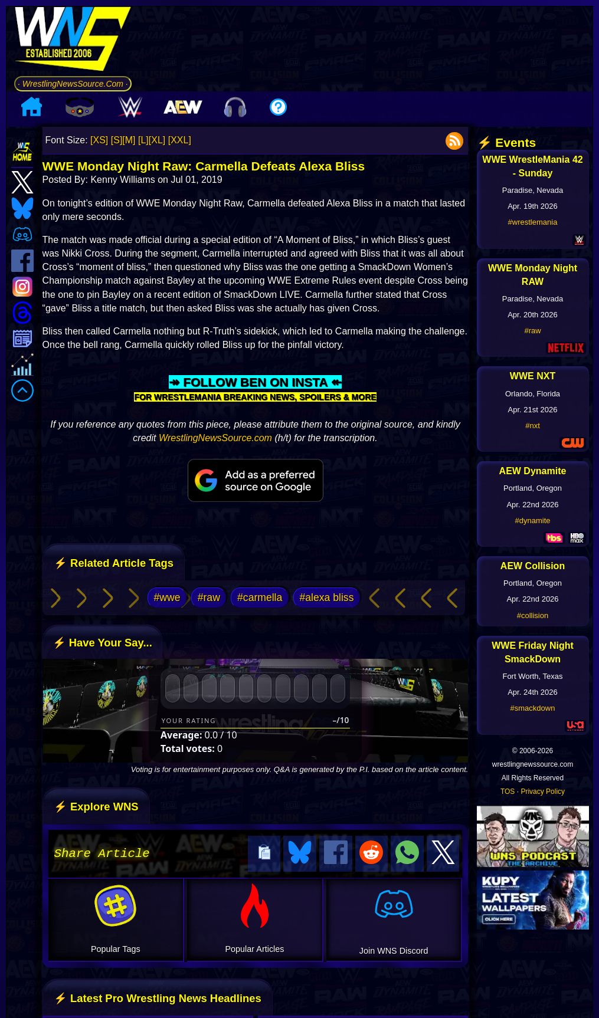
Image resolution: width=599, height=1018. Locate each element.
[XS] (99, 140)
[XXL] (179, 140)
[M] (128, 140)
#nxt (532, 425)
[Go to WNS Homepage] (73, 41)
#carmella (259, 597)
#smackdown (532, 708)
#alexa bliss (327, 597)
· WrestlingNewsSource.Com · (73, 83)
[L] (143, 140)
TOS (507, 791)
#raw (209, 597)
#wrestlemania (533, 222)
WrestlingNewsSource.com (215, 438)
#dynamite (533, 520)
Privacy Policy (543, 791)
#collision (532, 615)
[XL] (157, 140)
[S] (117, 140)
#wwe (167, 597)
